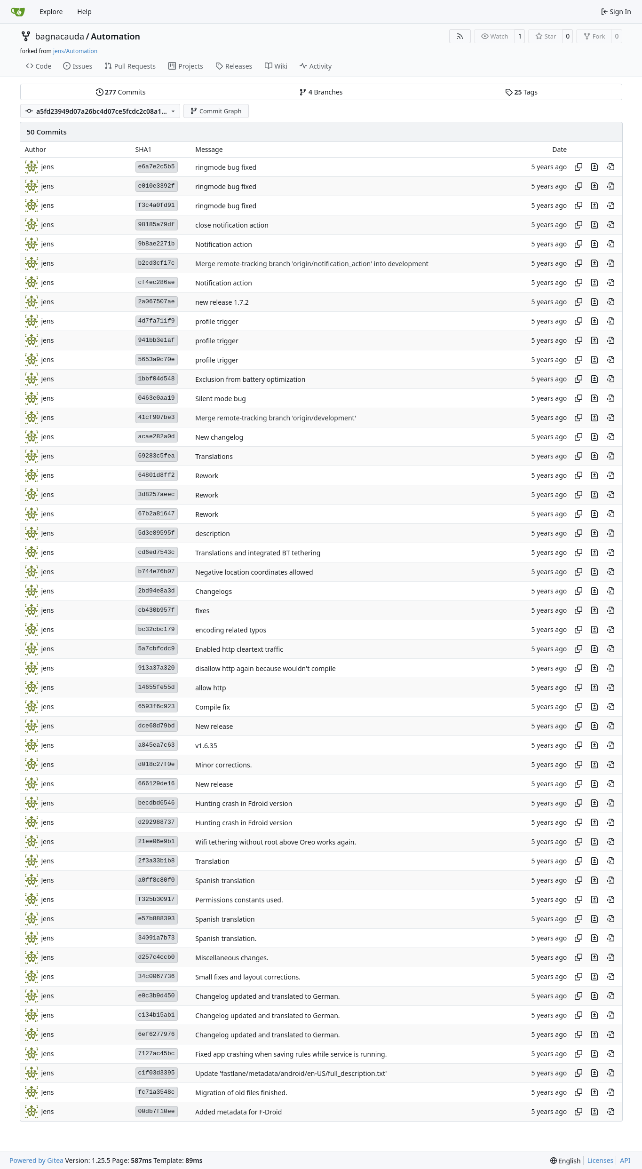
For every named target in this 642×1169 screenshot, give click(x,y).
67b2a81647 (156, 513)
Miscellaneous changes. (232, 957)
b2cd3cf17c (156, 263)
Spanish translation (224, 880)
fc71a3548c (156, 1092)
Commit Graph (215, 111)
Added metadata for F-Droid (238, 1111)
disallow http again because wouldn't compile (265, 668)
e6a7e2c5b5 (156, 166)
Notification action (223, 244)
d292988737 (156, 822)
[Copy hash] (578, 167)
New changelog (219, 437)
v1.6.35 (206, 745)
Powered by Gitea (36, 1160)
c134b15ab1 (156, 1015)
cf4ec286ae (156, 282)
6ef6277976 (156, 1034)
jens (47, 166)
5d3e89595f (156, 533)
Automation (115, 36)
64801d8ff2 (156, 475)
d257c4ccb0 (156, 957)
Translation (212, 861)
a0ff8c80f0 (156, 880)
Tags (521, 91)
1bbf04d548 (156, 378)
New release (214, 726)
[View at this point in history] (610, 167)
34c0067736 (156, 976)
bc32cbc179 (156, 629)
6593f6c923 (156, 706)
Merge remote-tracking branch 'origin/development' (275, 417)
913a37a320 (156, 667)
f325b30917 (156, 899)
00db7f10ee (156, 1111)
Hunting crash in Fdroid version (243, 803)
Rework (206, 475)
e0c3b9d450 (156, 995)
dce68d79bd (156, 725)
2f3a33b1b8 (156, 860)
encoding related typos (230, 629)
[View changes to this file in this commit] (594, 167)
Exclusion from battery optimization (250, 379)
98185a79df (156, 224)
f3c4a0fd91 (156, 205)
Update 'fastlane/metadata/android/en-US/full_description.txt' (291, 1073)
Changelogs (213, 591)
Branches (320, 91)
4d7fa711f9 (156, 320)
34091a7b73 (156, 937)
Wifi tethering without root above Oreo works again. (275, 841)
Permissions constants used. (239, 899)
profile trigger (216, 321)
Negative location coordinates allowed (254, 572)
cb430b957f (156, 610)
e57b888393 (156, 918)
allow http (210, 687)
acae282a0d (156, 436)
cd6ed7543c (156, 552)
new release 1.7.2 (221, 302)
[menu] (565, 1160)
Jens (47, 378)
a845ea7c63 (156, 745)
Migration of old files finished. (241, 1092)
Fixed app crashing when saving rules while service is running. (291, 1054)
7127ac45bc (156, 1053)
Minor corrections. (223, 764)
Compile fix (212, 707)
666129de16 (156, 783)
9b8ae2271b (156, 243)
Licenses (600, 1160)
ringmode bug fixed (225, 167)
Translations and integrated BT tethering (257, 552)
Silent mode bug (220, 398)
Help (84, 11)
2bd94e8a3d (156, 590)
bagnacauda (60, 36)
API (625, 1160)
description (212, 533)
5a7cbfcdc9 (156, 648)
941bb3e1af (156, 340)
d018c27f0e (156, 764)
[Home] (18, 11)
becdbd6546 (156, 802)
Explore (51, 11)
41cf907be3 (156, 417)
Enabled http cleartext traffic (239, 649)
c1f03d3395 (156, 1072)
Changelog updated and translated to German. (267, 996)
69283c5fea (156, 455)
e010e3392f (156, 186)
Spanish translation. (225, 938)
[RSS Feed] (460, 36)
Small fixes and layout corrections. (248, 976)
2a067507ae (156, 301)
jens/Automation (75, 51)
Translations (214, 456)
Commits (121, 91)
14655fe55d (156, 687)
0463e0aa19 (156, 398)
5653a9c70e (156, 359)
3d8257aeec (156, 494)
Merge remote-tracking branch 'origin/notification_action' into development (311, 263)
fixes (202, 610)
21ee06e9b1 (156, 841)
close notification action (232, 225)
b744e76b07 (156, 571)
